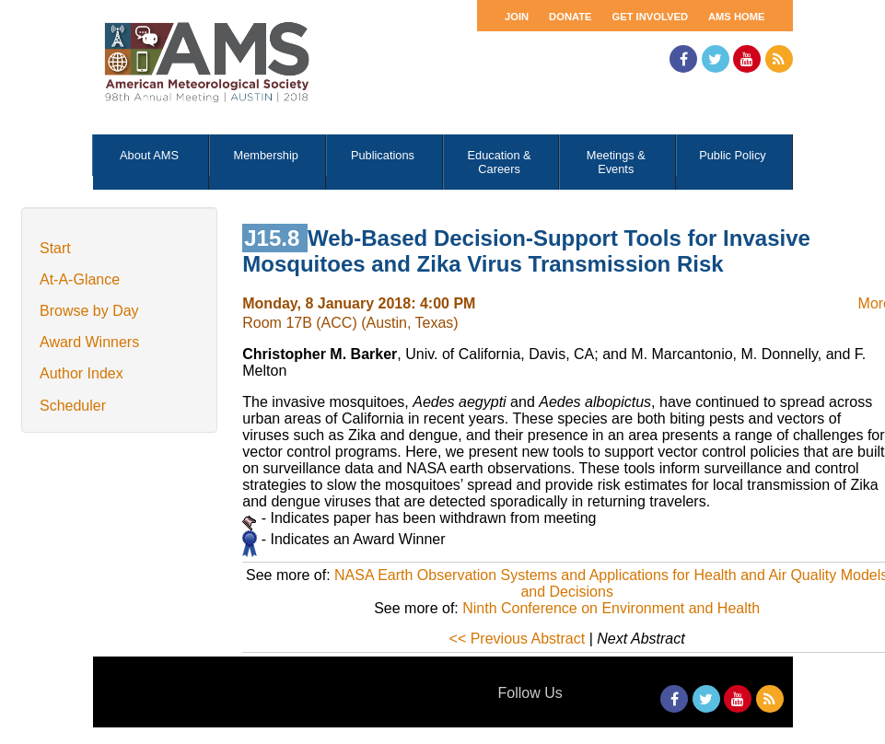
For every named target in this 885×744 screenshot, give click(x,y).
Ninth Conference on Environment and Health (611, 608)
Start (55, 248)
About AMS (149, 155)
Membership (266, 155)
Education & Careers (499, 162)
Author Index (81, 373)
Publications (382, 155)
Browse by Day (89, 311)
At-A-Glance (80, 279)
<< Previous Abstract (517, 638)
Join (517, 16)
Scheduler (73, 405)
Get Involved (650, 16)
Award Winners (89, 342)
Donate (570, 16)
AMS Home (736, 16)
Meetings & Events (616, 162)
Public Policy (732, 155)
